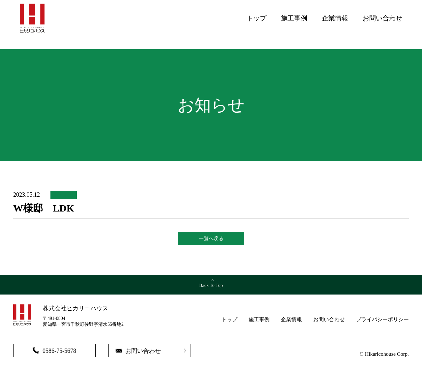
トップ (256, 18)
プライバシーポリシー (382, 319)
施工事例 (294, 18)
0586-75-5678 (54, 350)
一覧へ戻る (211, 238)
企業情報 (335, 18)
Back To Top (211, 285)
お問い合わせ (382, 18)
